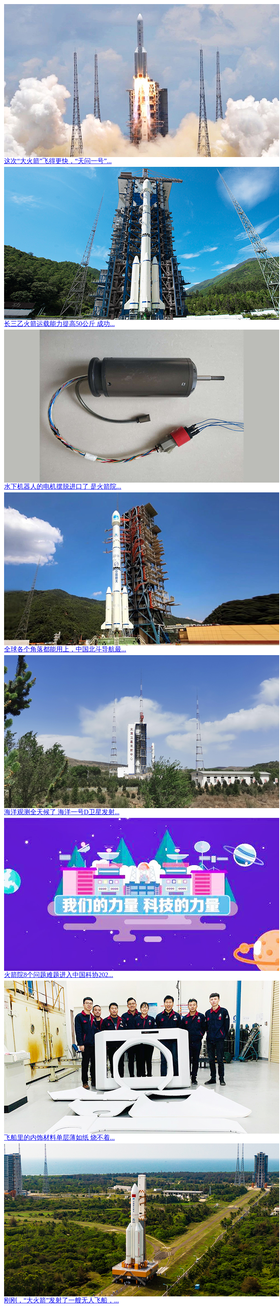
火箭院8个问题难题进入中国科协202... (58, 974)
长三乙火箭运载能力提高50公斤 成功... (59, 323)
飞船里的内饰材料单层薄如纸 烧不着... (59, 1137)
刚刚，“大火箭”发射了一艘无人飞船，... (61, 1300)
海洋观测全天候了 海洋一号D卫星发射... (62, 812)
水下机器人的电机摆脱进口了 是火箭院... (62, 486)
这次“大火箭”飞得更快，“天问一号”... (58, 160)
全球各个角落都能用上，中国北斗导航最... (65, 649)
